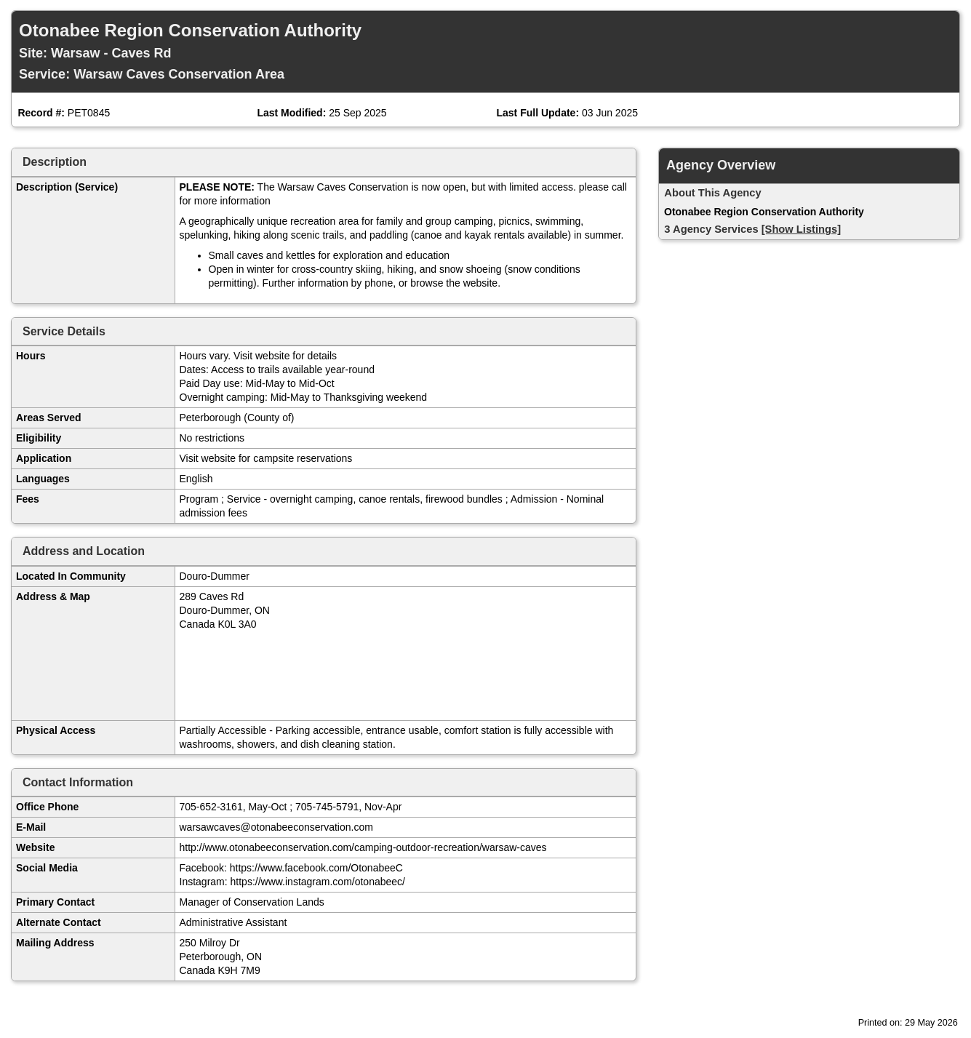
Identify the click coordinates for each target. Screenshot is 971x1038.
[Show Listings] (801, 229)
